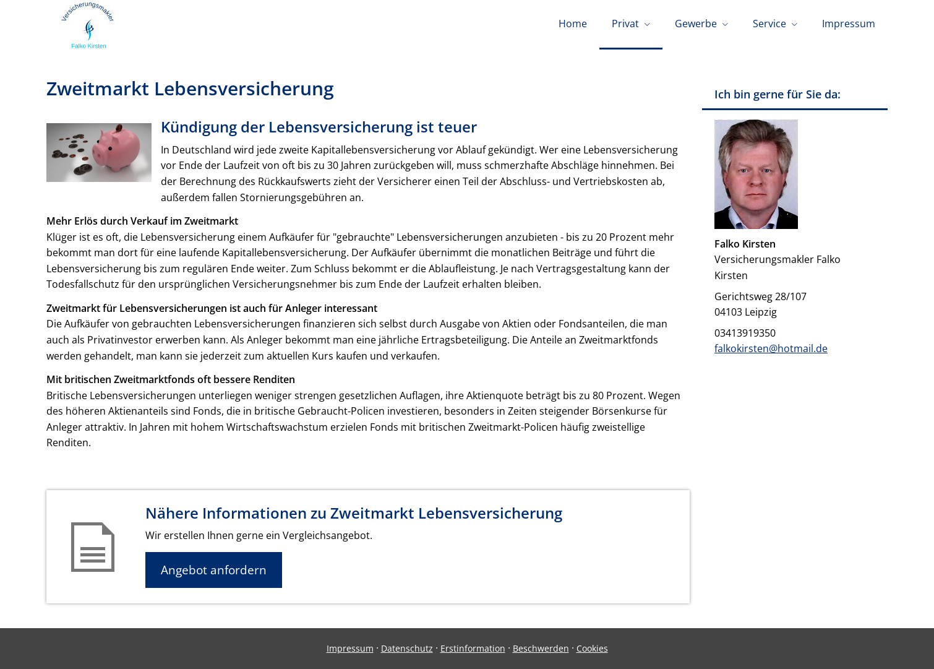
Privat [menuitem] (625, 23)
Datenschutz (407, 648)
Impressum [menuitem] (848, 23)
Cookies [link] (592, 648)
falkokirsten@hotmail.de (771, 348)
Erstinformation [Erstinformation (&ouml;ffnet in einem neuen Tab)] (472, 648)
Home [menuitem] (573, 23)
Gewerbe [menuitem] (696, 23)
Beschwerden (541, 648)
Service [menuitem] (769, 23)
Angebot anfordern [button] (214, 570)
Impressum (350, 648)
